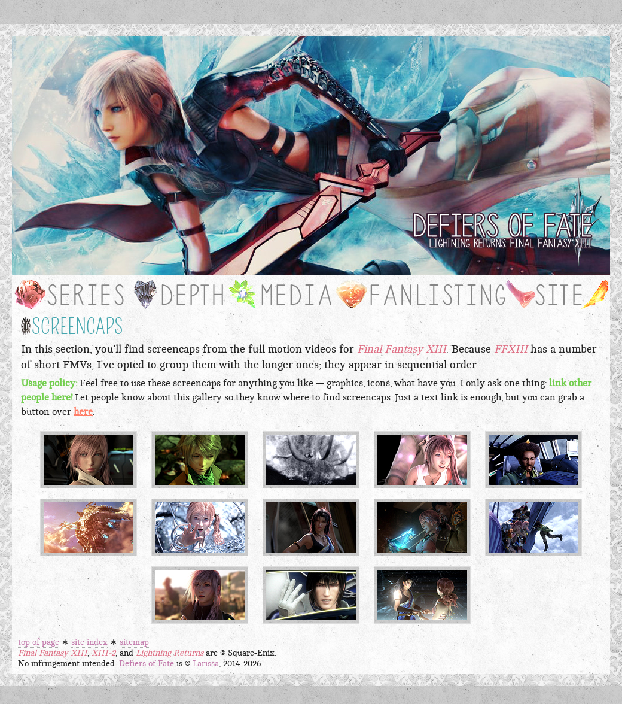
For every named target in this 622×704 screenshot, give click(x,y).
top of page (38, 642)
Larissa (206, 664)
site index (89, 642)
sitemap (134, 642)
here (83, 411)
